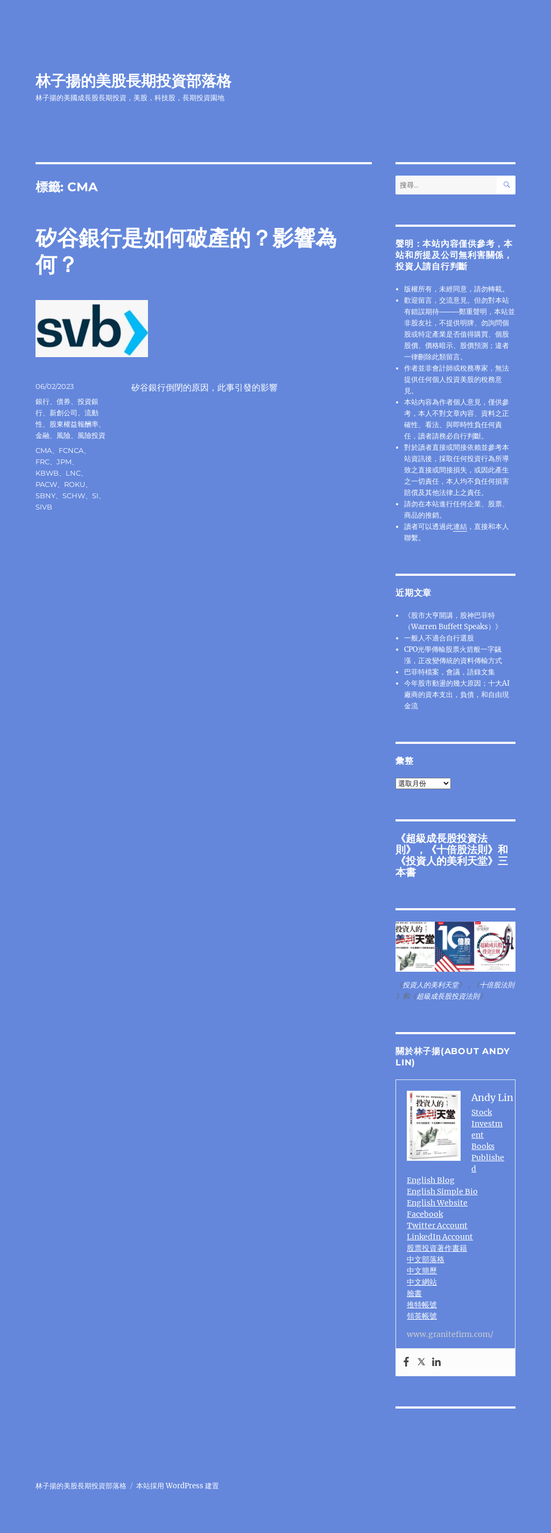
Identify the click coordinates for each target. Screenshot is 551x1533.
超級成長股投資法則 (447, 996)
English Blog (431, 1180)
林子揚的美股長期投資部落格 (133, 81)
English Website (437, 1203)
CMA (44, 450)
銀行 (43, 401)
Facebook (425, 1214)
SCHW (73, 495)
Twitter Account (437, 1225)
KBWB (47, 473)
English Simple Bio (442, 1191)
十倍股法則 (462, 849)
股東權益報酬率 (74, 424)
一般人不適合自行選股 (439, 638)
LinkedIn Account (440, 1237)
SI (95, 495)
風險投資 (91, 435)
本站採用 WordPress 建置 (177, 1485)
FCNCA (71, 450)
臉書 (414, 1293)
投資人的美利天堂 (447, 860)
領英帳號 (422, 1316)
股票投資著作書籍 (437, 1248)
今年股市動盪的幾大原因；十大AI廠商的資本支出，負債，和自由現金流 (457, 694)
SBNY (45, 495)
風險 (63, 435)
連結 (460, 526)
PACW (46, 484)
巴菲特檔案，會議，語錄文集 (449, 672)
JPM (64, 461)
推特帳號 (422, 1304)
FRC (43, 461)
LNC (73, 473)
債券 (63, 401)
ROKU (74, 484)
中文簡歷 (422, 1271)
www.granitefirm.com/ (450, 1334)
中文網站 (422, 1282)
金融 (43, 435)
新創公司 (63, 412)
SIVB (44, 507)
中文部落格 (425, 1259)
